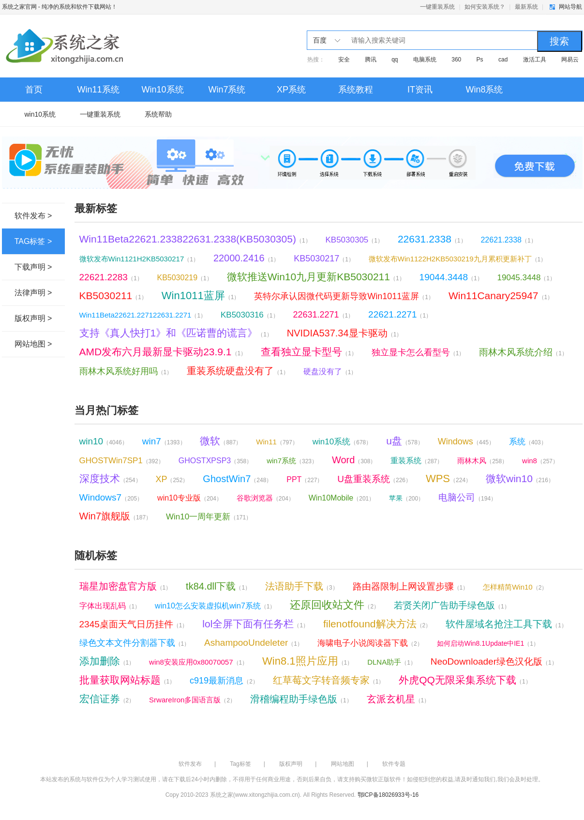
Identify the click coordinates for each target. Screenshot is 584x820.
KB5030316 (250, 314)
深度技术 (110, 478)
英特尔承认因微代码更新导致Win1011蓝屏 (344, 296)
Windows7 (111, 497)
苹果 (406, 498)
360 (456, 59)
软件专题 (393, 763)
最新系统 (526, 6)
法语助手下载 (301, 586)
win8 (540, 460)
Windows (466, 441)
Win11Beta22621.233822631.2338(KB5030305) (195, 238)
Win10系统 (162, 89)
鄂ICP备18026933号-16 (388, 794)
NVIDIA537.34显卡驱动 (345, 333)
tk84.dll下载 (218, 586)
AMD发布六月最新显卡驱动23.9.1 (163, 351)
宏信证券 (107, 698)
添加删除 (107, 661)
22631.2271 (323, 314)
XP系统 (291, 89)
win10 (103, 441)
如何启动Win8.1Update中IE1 (488, 643)
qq (394, 59)
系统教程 (355, 89)
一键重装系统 (437, 6)
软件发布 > (33, 216)
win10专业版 (189, 498)
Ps (480, 59)
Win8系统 (484, 89)
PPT (304, 479)
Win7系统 (226, 89)
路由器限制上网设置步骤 (411, 586)
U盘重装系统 (374, 479)
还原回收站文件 (334, 605)
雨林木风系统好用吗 (126, 371)
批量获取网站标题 (127, 679)
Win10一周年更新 (209, 516)
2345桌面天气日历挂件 (133, 624)
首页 (34, 89)
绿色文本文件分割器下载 (134, 643)
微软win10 (520, 478)
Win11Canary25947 (501, 295)
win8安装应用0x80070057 (198, 662)
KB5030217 (324, 258)
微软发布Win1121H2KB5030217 (139, 259)
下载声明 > (33, 267)
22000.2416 (246, 258)
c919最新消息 (224, 680)
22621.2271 (400, 314)
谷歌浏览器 (265, 498)
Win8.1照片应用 (307, 661)
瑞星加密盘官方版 (125, 586)
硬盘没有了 (330, 371)
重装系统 (416, 460)
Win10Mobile (342, 498)
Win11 (277, 442)
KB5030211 (113, 295)
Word (354, 460)
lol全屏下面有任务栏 (255, 623)
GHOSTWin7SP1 (121, 460)
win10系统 (40, 114)
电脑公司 (467, 497)
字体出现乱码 (110, 606)
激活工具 (534, 59)
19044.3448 (451, 277)
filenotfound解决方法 (377, 623)
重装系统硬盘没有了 (238, 370)
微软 (220, 440)
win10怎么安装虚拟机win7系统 (215, 606)
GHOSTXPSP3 (216, 460)
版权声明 (290, 763)
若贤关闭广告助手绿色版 (452, 605)
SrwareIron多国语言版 (192, 700)
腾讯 (370, 59)
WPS (448, 478)
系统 (528, 441)
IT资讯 (420, 89)
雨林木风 (482, 460)
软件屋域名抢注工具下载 (506, 624)
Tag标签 (240, 763)
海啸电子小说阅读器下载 (370, 643)
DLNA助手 (391, 662)
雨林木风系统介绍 (523, 352)
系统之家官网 (19, 6)
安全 (344, 59)
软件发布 (190, 763)
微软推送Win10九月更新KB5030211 (316, 276)
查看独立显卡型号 (309, 351)
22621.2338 (508, 240)
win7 (164, 441)
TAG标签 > (33, 241)
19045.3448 (526, 277)
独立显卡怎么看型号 (418, 352)
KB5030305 (354, 239)
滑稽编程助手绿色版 (301, 699)
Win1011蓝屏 (201, 295)
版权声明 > (33, 318)
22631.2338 (432, 238)
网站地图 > (33, 344)
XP (171, 479)
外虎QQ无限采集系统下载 (465, 679)
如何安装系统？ (484, 6)
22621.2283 (111, 277)
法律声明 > (33, 293)
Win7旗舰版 (115, 516)
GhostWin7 (237, 478)
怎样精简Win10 (515, 587)
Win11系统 (98, 89)
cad (503, 59)
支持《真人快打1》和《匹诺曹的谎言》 (175, 332)
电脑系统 (424, 59)
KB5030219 (184, 277)
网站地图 (342, 763)
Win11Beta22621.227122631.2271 (143, 315)
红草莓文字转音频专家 (329, 680)
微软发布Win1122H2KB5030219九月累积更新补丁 (457, 259)
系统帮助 (158, 114)
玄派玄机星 (398, 699)
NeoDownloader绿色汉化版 (494, 661)
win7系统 (292, 460)
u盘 (404, 440)
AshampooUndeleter (253, 643)
